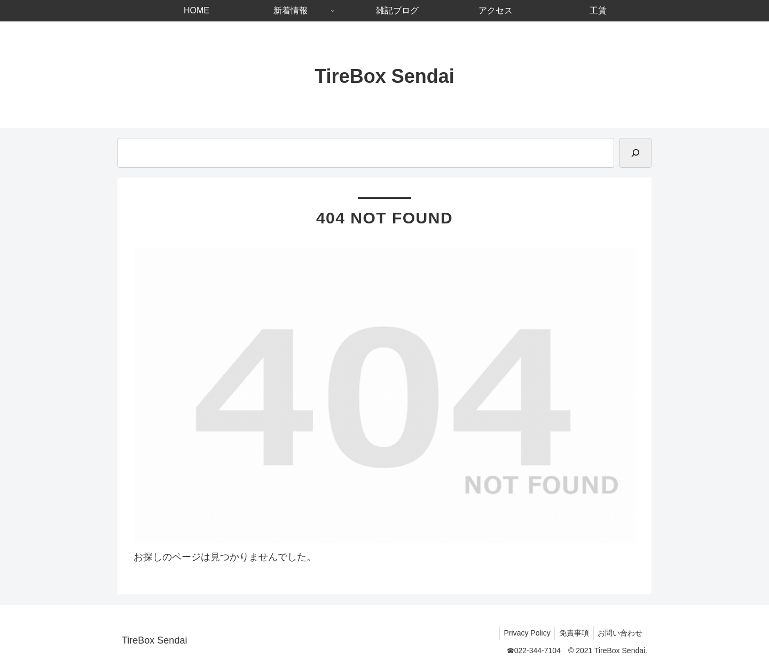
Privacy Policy (521, 633)
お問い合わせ (619, 633)
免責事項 (570, 633)
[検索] (635, 153)
